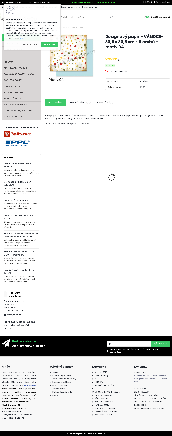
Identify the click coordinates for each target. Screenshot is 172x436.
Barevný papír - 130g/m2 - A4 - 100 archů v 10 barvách (123, 187)
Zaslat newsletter (28, 345)
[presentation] (46, 173)
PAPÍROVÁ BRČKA (12, 98)
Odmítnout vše (30, 44)
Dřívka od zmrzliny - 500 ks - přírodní (90, 172)
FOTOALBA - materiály (15, 104)
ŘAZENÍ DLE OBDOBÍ (13, 116)
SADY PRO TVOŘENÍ (13, 80)
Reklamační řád (89, 7)
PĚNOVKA (8, 61)
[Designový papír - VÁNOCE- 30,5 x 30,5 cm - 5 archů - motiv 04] (71, 57)
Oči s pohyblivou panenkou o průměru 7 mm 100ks (60, 183)
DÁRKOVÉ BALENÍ (12, 86)
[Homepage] (3, 7)
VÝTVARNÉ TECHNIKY (14, 92)
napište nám (14, 314)
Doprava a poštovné (70, 7)
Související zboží (79, 102)
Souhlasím (49, 44)
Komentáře (105, 102)
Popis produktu (55, 102)
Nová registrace (163, 2)
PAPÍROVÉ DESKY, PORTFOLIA (18, 110)
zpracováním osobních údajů (135, 349)
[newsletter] (160, 343)
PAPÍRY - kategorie (13, 49)
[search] (111, 18)
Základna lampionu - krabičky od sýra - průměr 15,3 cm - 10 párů (154, 172)
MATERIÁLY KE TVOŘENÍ (15, 67)
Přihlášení (147, 2)
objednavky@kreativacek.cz (39, 2)
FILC (6, 55)
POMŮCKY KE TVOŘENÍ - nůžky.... (20, 74)
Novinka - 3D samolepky (16, 200)
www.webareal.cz (96, 433)
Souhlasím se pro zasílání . (133, 350)
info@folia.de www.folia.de (18, 415)
